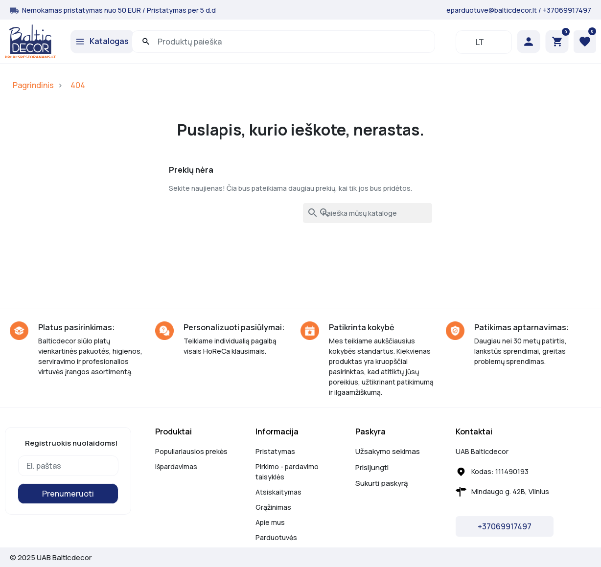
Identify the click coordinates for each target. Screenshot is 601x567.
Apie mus (270, 522)
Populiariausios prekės (191, 451)
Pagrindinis (33, 85)
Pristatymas (275, 451)
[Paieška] (367, 213)
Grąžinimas (273, 507)
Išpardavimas (176, 466)
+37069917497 (567, 10)
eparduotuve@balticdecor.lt (491, 10)
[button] (557, 41)
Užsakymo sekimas (387, 451)
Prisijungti (372, 467)
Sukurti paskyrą (381, 483)
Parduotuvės (276, 537)
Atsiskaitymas (278, 492)
